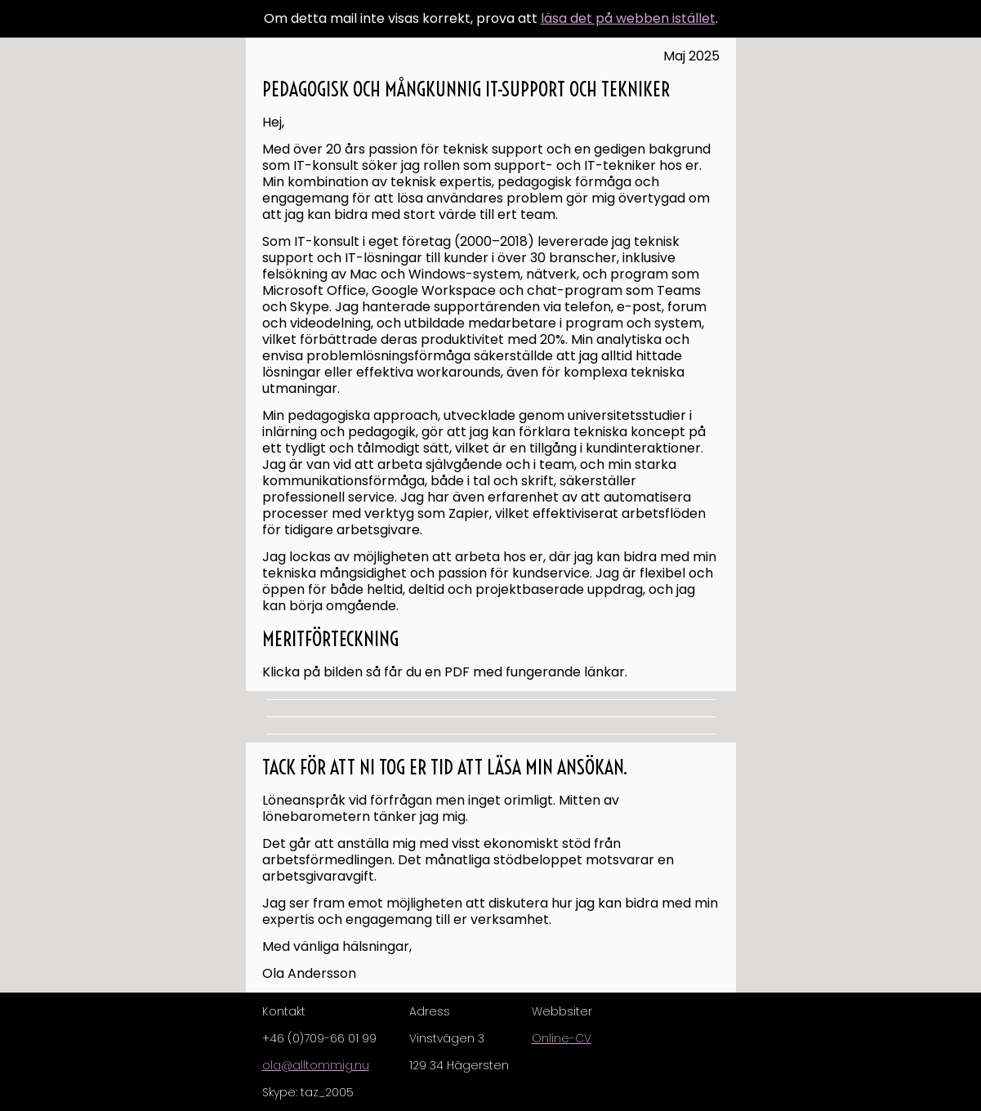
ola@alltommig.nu (315, 1065)
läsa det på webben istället (628, 18)
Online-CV (561, 1038)
